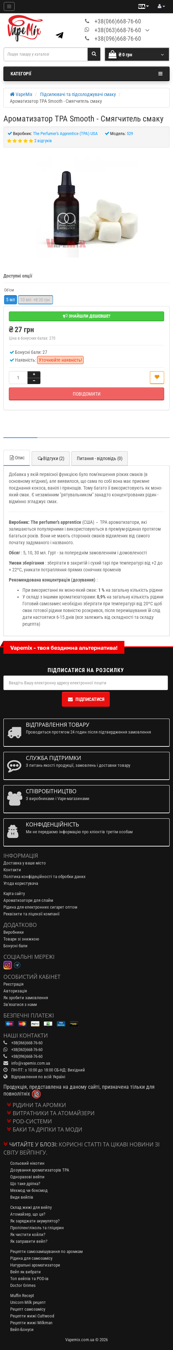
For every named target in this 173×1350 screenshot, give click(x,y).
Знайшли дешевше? (86, 316)
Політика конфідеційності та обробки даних (44, 876)
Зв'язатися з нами (20, 1004)
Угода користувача (20, 883)
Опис (16, 457)
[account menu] (161, 6)
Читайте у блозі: (33, 1144)
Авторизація (15, 990)
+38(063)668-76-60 (117, 30)
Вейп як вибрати (25, 1271)
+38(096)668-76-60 (117, 38)
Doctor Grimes (23, 1285)
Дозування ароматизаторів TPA (39, 1170)
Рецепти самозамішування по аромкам (46, 1251)
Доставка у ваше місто (24, 863)
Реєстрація (13, 984)
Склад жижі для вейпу (31, 1207)
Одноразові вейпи (27, 1176)
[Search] (94, 54)
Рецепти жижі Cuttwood (32, 1315)
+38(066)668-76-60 (117, 21)
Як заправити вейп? (28, 1241)
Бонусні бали (15, 945)
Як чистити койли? (27, 1234)
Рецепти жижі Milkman (31, 1322)
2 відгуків (43, 140)
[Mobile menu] (9, 6)
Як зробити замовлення (25, 997)
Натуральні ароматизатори (35, 1265)
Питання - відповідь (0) (99, 458)
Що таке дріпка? (25, 1183)
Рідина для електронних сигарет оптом (40, 907)
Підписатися (85, 699)
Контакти (12, 869)
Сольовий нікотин (27, 1163)
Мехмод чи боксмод (29, 1190)
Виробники (13, 932)
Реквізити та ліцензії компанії (31, 913)
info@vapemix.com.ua (30, 1063)
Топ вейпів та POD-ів (29, 1278)
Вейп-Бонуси (22, 1329)
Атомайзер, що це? (27, 1214)
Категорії (86, 73)
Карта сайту (14, 893)
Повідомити (87, 394)
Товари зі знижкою (21, 939)
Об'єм (9, 290)
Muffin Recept (22, 1295)
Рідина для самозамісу (31, 1258)
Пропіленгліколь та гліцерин (37, 1227)
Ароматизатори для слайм (28, 900)
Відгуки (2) (50, 458)
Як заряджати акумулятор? (34, 1220)
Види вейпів (21, 1197)
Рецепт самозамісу (27, 1309)
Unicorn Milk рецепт (28, 1302)
